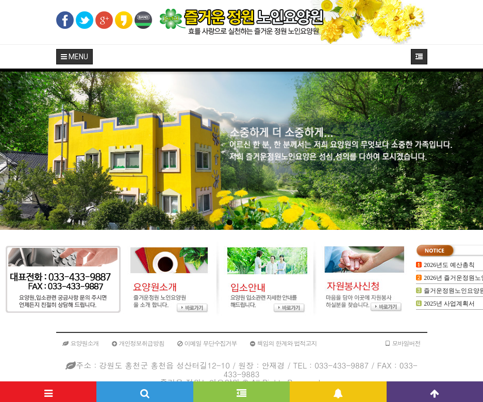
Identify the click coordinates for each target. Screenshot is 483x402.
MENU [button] (74, 57)
